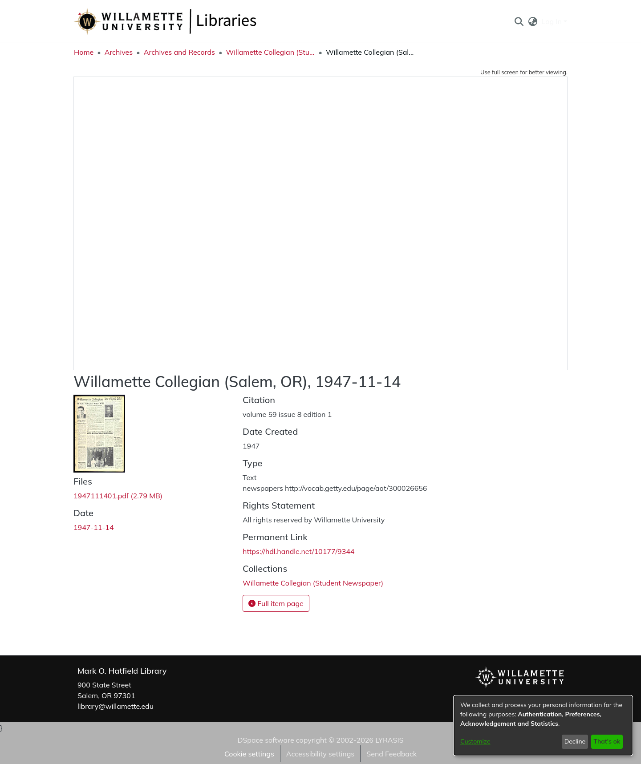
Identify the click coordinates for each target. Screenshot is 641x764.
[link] (117, 495)
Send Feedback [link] (391, 753)
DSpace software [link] (265, 740)
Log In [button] (553, 21)
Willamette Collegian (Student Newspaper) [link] (270, 52)
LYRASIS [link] (389, 740)
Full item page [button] (276, 603)
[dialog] (543, 725)
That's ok (606, 741)
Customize (475, 741)
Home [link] (83, 52)
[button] (518, 21)
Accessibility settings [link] (320, 753)
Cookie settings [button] (249, 753)
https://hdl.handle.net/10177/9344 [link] (298, 551)
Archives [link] (119, 52)
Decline (575, 741)
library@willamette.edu (115, 706)
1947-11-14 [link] (93, 527)
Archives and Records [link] (179, 52)
